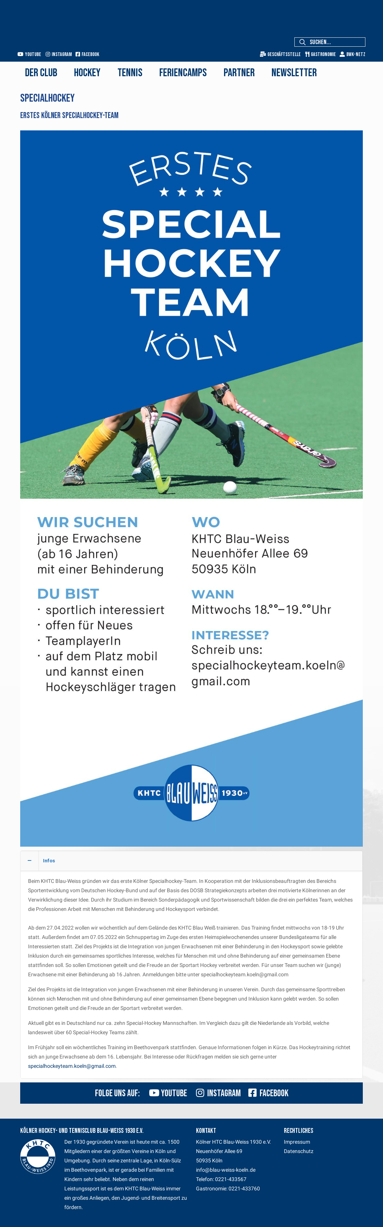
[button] (191, 964)
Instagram (59, 54)
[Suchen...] (329, 42)
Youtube (29, 54)
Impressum (297, 1142)
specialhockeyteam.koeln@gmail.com (72, 1066)
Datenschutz (298, 1151)
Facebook (87, 54)
